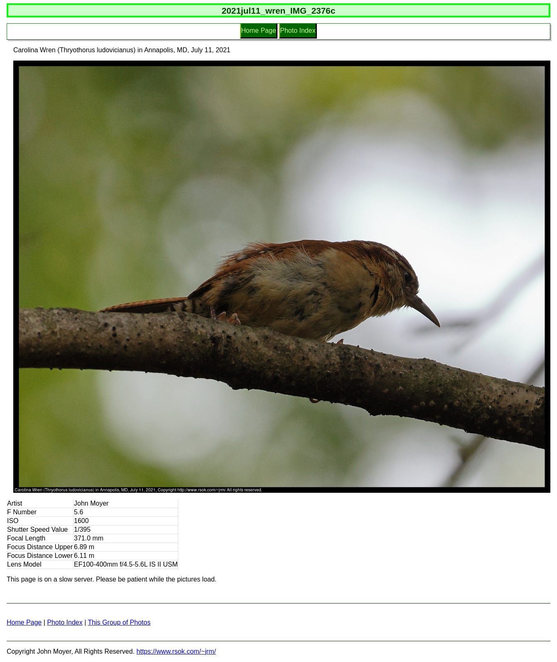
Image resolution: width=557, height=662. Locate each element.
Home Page (258, 30)
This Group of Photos (119, 622)
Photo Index (297, 30)
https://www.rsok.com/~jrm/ (176, 651)
